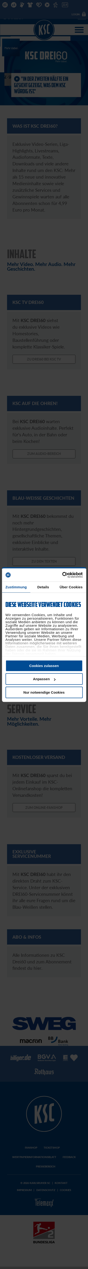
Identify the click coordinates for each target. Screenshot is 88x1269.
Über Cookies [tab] (71, 587)
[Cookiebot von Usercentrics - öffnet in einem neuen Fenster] (63, 575)
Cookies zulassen (44, 666)
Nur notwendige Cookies (44, 692)
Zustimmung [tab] (16, 587)
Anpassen (44, 679)
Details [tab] (43, 587)
